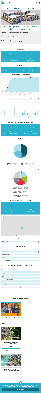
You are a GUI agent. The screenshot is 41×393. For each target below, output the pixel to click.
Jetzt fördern (20, 389)
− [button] (2, 219)
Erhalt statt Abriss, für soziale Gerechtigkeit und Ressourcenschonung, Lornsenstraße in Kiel (11, 344)
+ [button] (2, 217)
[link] (39, 3)
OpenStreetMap (28, 235)
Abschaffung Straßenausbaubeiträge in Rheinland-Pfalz (11, 318)
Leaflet (14, 235)
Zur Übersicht (5, 47)
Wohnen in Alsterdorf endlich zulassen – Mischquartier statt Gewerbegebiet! (11, 371)
